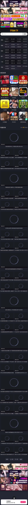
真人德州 (13, 39)
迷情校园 (7, 63)
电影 (2, 51)
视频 (2, 45)
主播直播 (19, 46)
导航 (2, 67)
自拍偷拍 (13, 44)
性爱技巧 (25, 63)
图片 (2, 56)
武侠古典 (25, 60)
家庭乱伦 (13, 60)
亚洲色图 (13, 55)
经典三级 (13, 52)
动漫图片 (25, 55)
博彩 (2, 40)
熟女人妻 (7, 46)
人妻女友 (19, 60)
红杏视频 (7, 68)
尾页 (21, 459)
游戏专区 (25, 39)
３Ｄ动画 (25, 44)
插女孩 (7, 66)
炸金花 (13, 41)
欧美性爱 (25, 50)
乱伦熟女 (19, 52)
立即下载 (23, 502)
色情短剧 (13, 68)
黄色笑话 (19, 63)
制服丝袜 (7, 52)
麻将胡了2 (7, 41)
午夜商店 (13, 66)
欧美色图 (19, 55)
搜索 (25, 34)
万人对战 (19, 39)
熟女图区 (19, 57)
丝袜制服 (13, 46)
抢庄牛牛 (25, 41)
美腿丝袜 (7, 57)
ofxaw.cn (14, 30)
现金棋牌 (19, 41)
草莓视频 (19, 66)
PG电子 (7, 39)
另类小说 (13, 63)
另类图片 (25, 57)
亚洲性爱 (7, 50)
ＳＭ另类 (25, 46)
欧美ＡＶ (19, 44)
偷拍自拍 (13, 50)
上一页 (11, 459)
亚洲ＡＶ (7, 44)
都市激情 (7, 60)
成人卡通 (19, 50)
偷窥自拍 (7, 55)
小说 (2, 61)
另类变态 (25, 52)
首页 (7, 459)
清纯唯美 (13, 57)
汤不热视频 (25, 66)
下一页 (16, 459)
